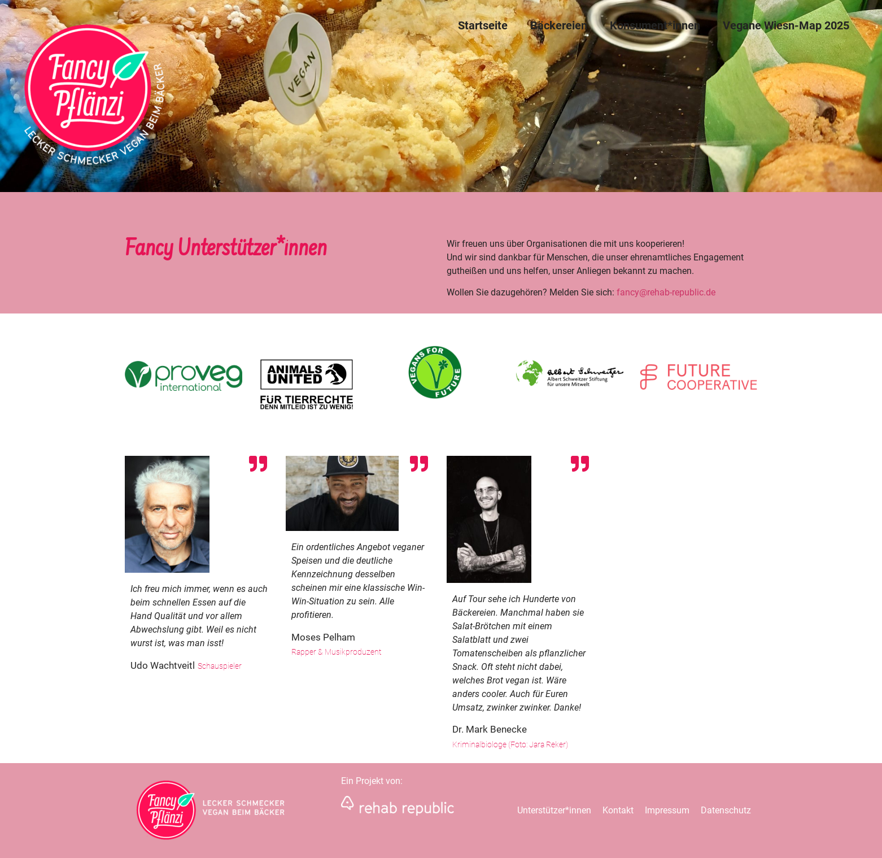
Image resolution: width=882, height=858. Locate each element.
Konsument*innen (655, 25)
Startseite (483, 25)
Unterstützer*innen (554, 810)
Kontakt (618, 810)
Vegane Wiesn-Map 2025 (786, 25)
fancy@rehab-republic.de (666, 292)
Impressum (667, 810)
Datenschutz (726, 810)
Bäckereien (558, 25)
